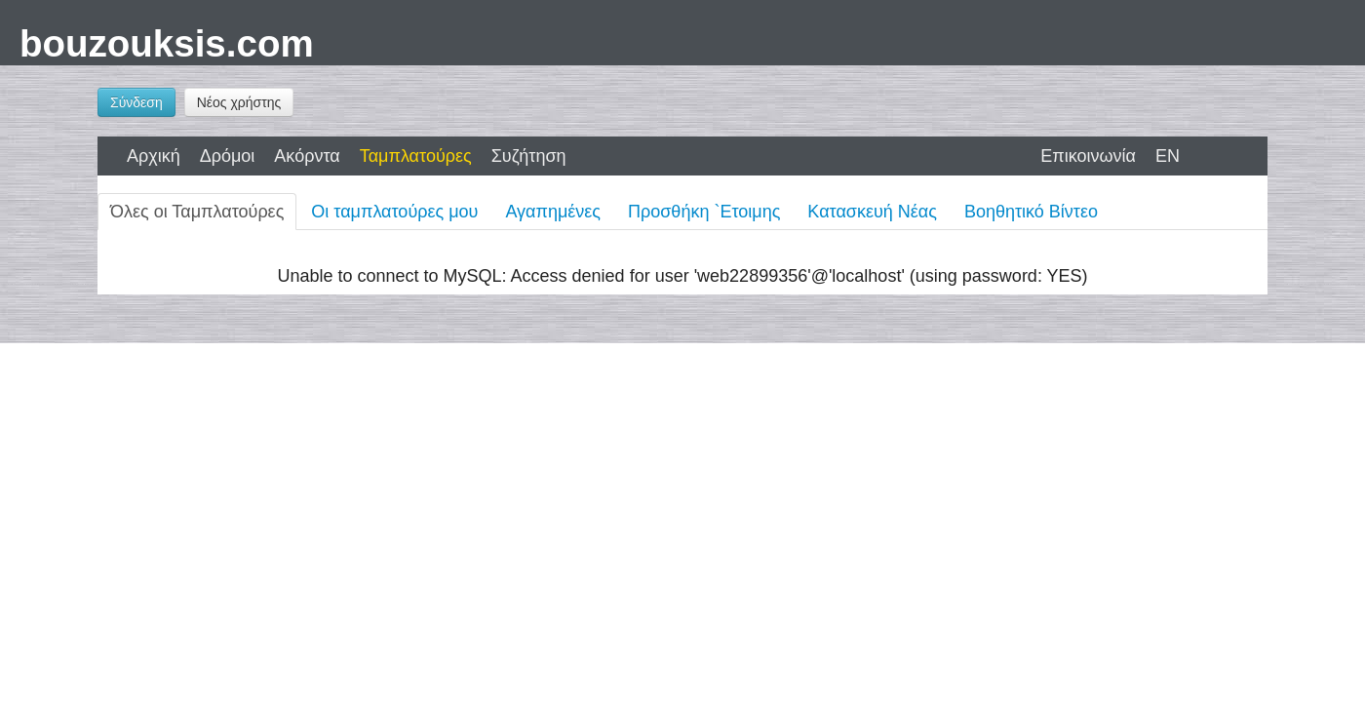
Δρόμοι (227, 156)
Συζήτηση (528, 156)
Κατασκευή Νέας (872, 211)
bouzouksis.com (167, 43)
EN (1167, 156)
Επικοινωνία (1088, 156)
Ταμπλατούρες (416, 156)
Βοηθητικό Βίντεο (1031, 211)
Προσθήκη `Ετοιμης (704, 211)
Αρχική (153, 156)
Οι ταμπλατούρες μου (394, 211)
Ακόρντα (306, 156)
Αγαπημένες (553, 211)
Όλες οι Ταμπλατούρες (197, 211)
